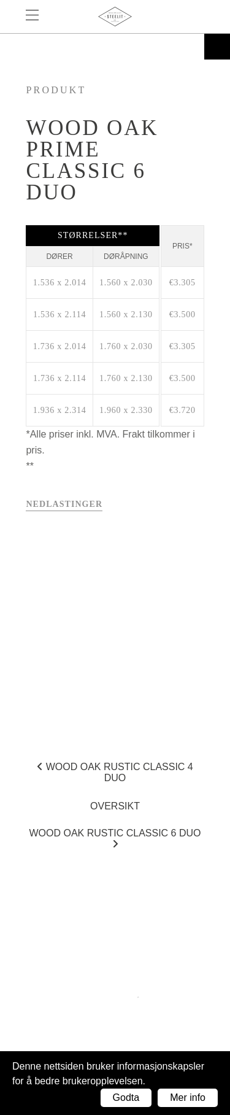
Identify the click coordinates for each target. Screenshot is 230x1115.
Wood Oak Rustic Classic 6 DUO (115, 838)
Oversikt (115, 806)
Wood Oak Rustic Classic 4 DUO (115, 772)
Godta (126, 1097)
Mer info (187, 1097)
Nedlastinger (64, 504)
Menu (38, 16)
